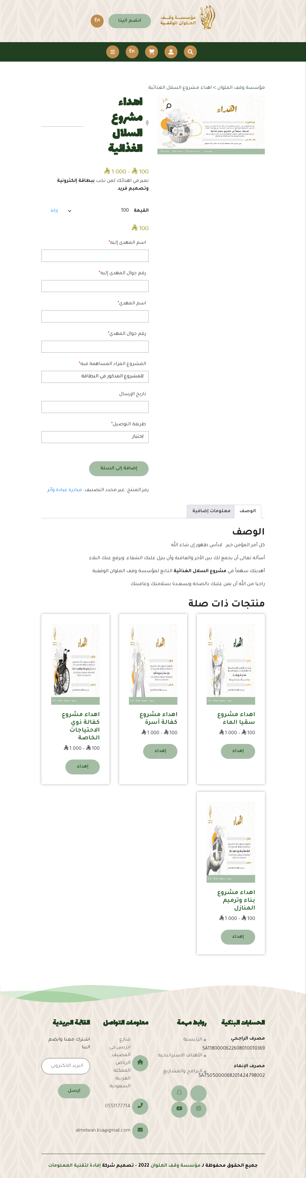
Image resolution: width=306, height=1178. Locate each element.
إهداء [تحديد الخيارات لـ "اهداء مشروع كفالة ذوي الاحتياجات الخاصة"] (82, 767)
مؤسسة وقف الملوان (175, 1166)
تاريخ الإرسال (132, 394)
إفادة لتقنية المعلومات (74, 1166)
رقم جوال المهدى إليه (122, 273)
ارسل (74, 1091)
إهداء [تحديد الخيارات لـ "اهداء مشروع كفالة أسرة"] (160, 751)
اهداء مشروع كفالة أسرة (158, 719)
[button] (168, 106)
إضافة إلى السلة (118, 468)
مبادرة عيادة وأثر (64, 490)
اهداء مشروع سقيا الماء (236, 719)
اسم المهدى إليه (127, 243)
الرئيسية (192, 1040)
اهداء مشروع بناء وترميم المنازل (236, 901)
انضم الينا (129, 21)
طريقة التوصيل (128, 424)
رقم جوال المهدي (127, 334)
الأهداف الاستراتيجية (180, 1055)
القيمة (141, 211)
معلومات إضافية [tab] (211, 511)
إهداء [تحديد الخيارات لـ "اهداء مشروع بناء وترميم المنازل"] (238, 937)
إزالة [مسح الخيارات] (54, 211)
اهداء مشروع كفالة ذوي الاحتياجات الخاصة (81, 727)
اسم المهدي (132, 303)
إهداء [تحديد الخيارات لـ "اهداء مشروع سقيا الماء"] (238, 751)
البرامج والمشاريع (182, 1071)
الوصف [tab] (248, 511)
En (97, 20)
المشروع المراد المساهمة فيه (112, 364)
